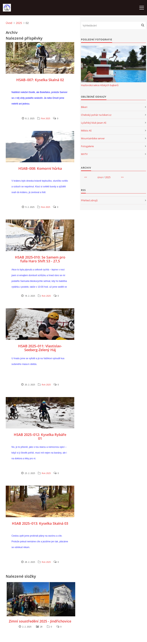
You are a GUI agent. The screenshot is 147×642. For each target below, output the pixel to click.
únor (100, 177)
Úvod (9, 23)
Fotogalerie (87, 146)
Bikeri (84, 107)
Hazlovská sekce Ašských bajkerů (99, 85)
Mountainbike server (93, 138)
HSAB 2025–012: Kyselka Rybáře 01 (40, 436)
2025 (19, 23)
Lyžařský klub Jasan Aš (93, 122)
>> (122, 177)
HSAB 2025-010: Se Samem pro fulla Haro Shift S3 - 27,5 (40, 259)
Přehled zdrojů (89, 200)
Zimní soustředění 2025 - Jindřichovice (40, 621)
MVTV (84, 154)
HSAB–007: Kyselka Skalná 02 (40, 80)
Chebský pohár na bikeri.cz (96, 115)
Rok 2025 (45, 118)
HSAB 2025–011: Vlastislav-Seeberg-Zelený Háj (40, 348)
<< (85, 177)
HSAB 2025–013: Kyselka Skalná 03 (40, 523)
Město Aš (86, 130)
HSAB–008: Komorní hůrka (40, 168)
